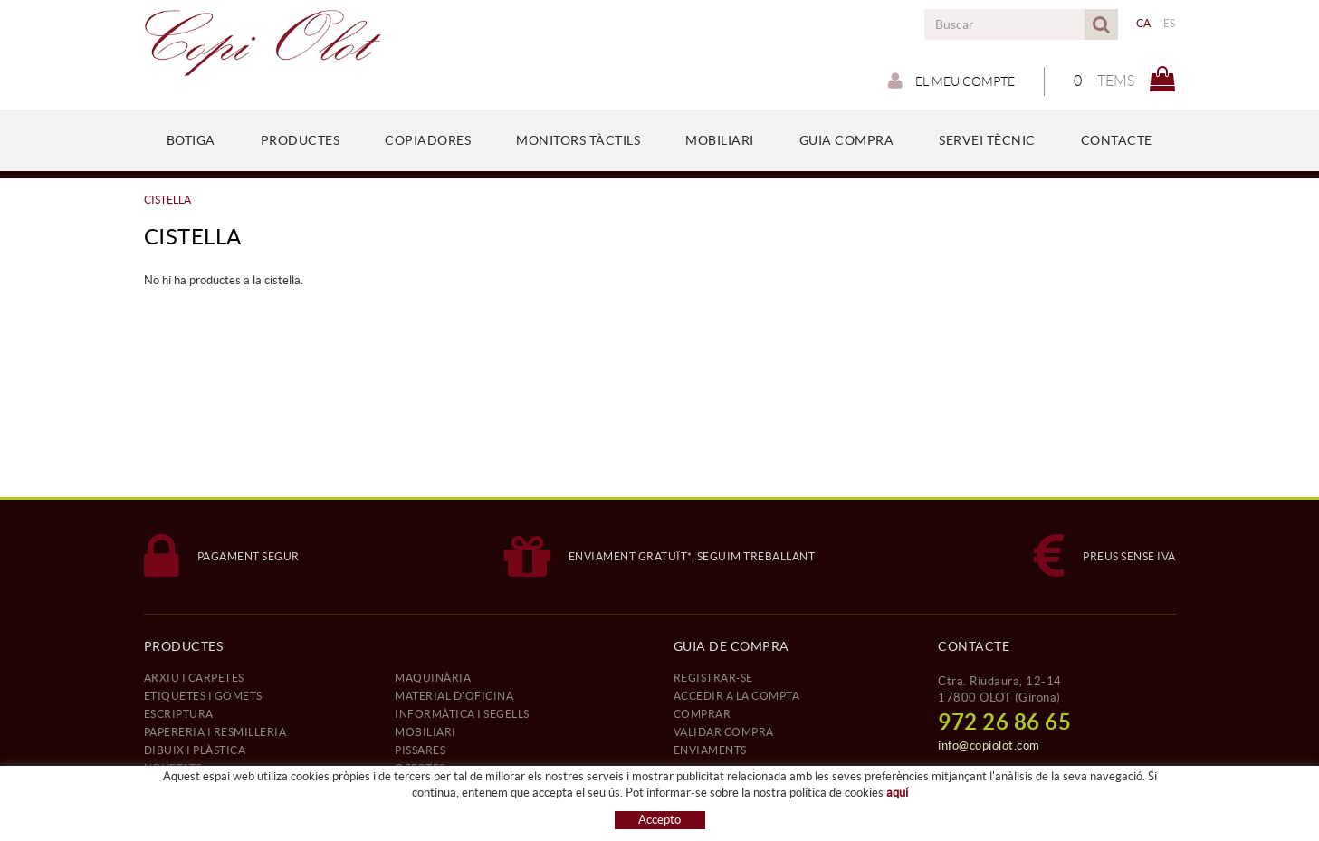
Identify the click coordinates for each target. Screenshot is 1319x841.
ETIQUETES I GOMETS (203, 696)
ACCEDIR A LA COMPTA (737, 696)
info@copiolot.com (989, 745)
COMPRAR (702, 714)
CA (1144, 23)
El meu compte (951, 81)
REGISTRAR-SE (713, 677)
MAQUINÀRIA (433, 677)
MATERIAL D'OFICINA (454, 696)
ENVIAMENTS (710, 750)
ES (1169, 23)
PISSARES (420, 750)
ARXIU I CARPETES (194, 677)
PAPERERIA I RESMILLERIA (215, 732)
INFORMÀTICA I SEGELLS (462, 714)
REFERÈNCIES (182, 786)
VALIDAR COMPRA (724, 732)
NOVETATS (173, 768)
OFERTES (420, 768)
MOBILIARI (425, 732)
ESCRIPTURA (179, 714)
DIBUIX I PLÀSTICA (195, 750)
